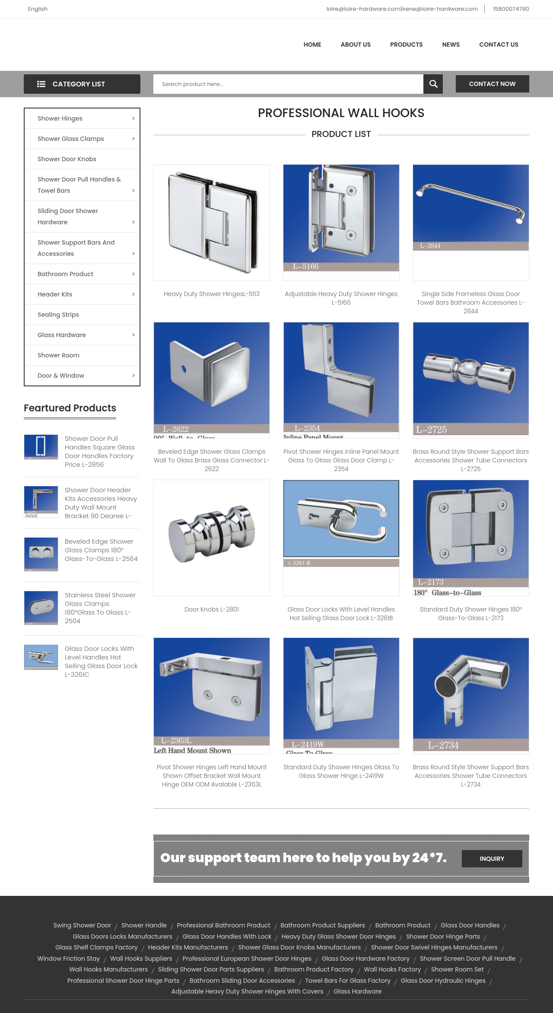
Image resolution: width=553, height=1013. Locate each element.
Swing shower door (82, 925)
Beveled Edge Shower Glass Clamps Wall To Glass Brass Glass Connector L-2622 (212, 460)
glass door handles (470, 925)
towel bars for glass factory (348, 980)
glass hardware (357, 991)
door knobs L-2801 (211, 609)
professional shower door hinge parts (123, 980)
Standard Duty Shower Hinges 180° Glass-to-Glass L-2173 (471, 613)
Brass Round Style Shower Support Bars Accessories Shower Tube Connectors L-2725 (471, 460)
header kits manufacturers (188, 947)
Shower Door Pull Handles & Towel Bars (86, 185)
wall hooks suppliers (141, 958)
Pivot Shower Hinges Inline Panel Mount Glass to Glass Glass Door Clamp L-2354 (341, 460)
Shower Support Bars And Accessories (86, 248)
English (38, 9)
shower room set (457, 969)
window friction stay (68, 958)
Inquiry (492, 858)
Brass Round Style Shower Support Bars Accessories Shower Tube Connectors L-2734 (471, 776)
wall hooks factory (392, 969)
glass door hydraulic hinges (443, 980)
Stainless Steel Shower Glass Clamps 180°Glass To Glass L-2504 (100, 608)
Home (312, 44)
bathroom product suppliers (322, 925)
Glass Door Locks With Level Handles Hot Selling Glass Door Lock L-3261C (101, 661)
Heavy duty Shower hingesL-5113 (212, 294)
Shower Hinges (86, 118)
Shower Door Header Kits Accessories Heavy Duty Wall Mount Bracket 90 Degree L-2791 (101, 507)
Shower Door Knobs (67, 159)
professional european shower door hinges (247, 958)
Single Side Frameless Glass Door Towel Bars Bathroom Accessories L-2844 (471, 302)
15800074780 (511, 9)
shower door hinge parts (443, 936)
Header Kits (86, 294)
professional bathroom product (223, 925)
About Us (356, 44)
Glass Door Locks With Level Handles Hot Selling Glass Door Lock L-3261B (341, 613)
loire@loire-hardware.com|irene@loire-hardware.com (402, 9)
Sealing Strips (58, 314)
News (451, 44)
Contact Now (492, 84)
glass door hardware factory (366, 958)
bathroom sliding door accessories (242, 980)
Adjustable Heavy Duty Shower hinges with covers (248, 991)
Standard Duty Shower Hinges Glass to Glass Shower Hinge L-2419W (341, 771)
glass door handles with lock (227, 936)
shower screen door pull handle (467, 958)
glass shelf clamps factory (96, 947)
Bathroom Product (86, 274)
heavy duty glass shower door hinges (339, 936)
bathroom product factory (314, 969)
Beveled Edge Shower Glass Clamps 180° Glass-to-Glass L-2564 (101, 550)
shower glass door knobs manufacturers (299, 947)
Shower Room (58, 355)
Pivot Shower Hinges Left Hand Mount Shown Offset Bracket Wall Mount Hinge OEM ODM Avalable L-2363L (212, 776)
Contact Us (498, 44)
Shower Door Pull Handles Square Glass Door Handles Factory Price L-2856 (100, 451)
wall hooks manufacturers (108, 969)
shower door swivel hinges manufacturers (434, 947)
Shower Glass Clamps (86, 138)
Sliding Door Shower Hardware (86, 217)
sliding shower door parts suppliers (211, 969)
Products (406, 44)
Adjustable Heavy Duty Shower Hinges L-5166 (341, 298)
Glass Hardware (86, 335)
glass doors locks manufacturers (123, 936)
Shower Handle (144, 925)
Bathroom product (403, 925)
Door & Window (86, 375)
